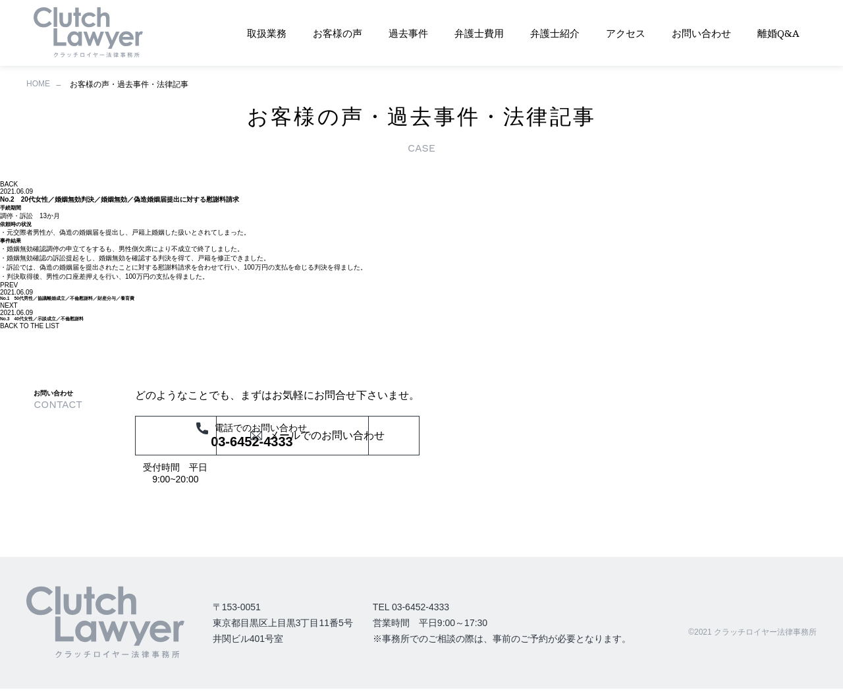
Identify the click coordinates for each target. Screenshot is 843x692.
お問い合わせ (701, 33)
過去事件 (408, 33)
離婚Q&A (778, 33)
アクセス (625, 33)
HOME (38, 83)
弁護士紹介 (555, 33)
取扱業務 (266, 33)
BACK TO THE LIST (29, 326)
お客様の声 (337, 33)
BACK (9, 184)
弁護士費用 (479, 33)
